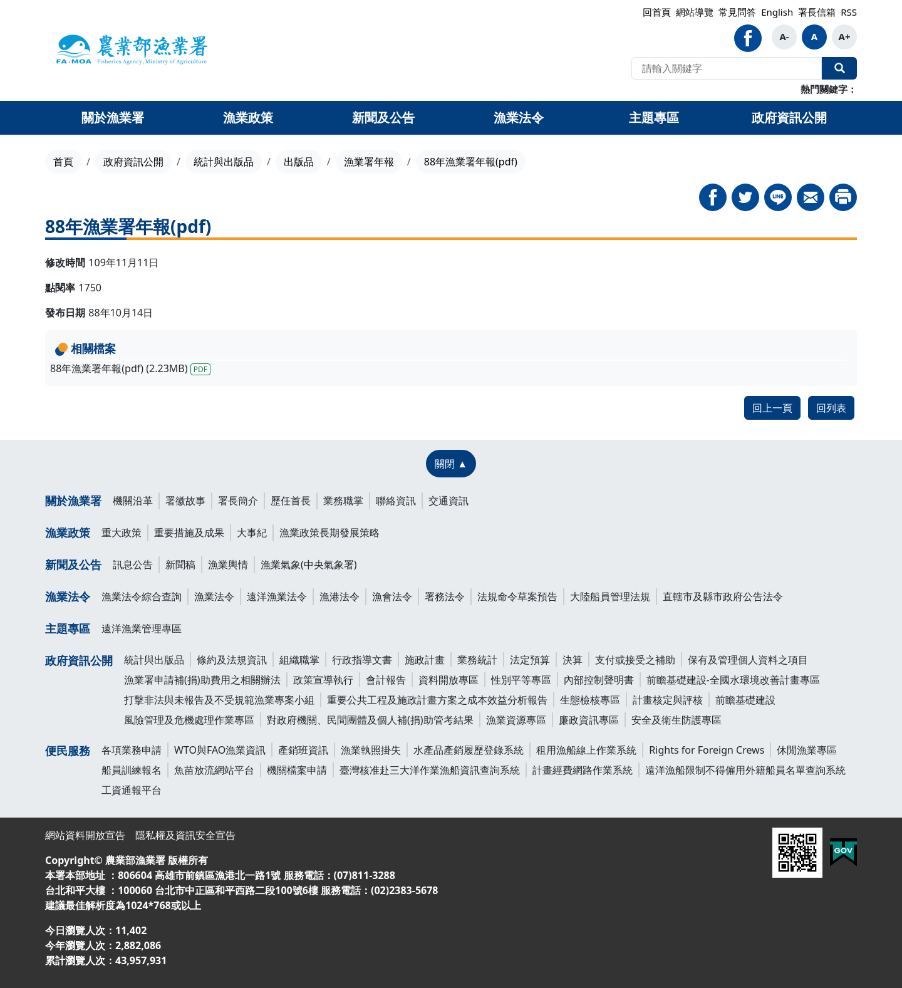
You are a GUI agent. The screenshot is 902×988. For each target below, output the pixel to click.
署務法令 (445, 596)
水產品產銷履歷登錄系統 (468, 750)
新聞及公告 (73, 564)
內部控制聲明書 (599, 680)
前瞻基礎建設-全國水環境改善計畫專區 (733, 680)
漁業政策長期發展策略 (329, 532)
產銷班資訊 (303, 750)
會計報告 (386, 680)
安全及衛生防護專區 (676, 720)
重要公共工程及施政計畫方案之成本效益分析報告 (437, 700)
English (777, 12)
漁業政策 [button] (248, 117)
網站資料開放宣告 (85, 835)
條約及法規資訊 (232, 660)
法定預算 (530, 660)
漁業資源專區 (516, 720)
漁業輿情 (228, 564)
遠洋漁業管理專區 (141, 628)
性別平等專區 (521, 680)
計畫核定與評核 (668, 700)
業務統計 (477, 660)
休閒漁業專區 (807, 750)
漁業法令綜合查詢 (141, 596)
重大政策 (121, 532)
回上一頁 (772, 408)
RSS (849, 12)
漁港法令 (339, 596)
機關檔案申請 (297, 770)
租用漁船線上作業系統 (586, 750)
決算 (572, 660)
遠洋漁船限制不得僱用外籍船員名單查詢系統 (745, 770)
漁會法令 (392, 596)
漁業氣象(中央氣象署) (309, 564)
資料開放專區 (448, 680)
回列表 (831, 408)
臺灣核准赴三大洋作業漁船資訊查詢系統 (430, 770)
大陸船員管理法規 (610, 596)
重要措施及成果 (189, 532)
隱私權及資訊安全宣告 (185, 835)
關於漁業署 (73, 500)
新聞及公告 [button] (383, 117)
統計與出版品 (224, 162)
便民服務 (67, 750)
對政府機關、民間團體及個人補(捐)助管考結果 (370, 720)
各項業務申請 (131, 750)
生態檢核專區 (590, 700)
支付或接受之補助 (635, 660)
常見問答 (737, 12)
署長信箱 (817, 12)
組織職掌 (299, 660)
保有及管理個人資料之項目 (748, 660)
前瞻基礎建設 (745, 700)
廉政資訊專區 (589, 720)
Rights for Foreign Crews (706, 750)
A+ (845, 36)
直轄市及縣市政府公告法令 (723, 596)
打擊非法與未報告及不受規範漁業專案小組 (219, 700)
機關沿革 (133, 500)
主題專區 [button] (654, 117)
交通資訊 (448, 500)
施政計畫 (425, 660)
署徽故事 (185, 500)
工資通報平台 (131, 790)
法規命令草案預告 (517, 596)
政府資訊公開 (133, 162)
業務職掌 (343, 500)
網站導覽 (694, 12)
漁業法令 (67, 596)
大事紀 (252, 532)
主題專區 (67, 628)
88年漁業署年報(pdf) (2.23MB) (130, 368)
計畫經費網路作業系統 (582, 770)
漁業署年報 (369, 162)
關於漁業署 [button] (112, 117)
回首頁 (657, 12)
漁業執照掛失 (371, 750)
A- (784, 36)
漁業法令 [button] (519, 117)
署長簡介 (238, 500)
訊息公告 (133, 564)
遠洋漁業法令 (277, 596)
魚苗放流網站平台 (214, 770)
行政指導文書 (362, 660)
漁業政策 (67, 532)
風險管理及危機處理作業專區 (189, 720)
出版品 (299, 162)
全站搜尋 (839, 68)
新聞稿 (180, 564)
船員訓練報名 (131, 770)
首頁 (63, 162)
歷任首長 (291, 500)
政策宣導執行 (323, 680)
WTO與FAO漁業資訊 (220, 750)
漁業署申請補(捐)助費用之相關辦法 (202, 680)
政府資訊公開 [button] (789, 117)
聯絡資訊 (396, 500)
